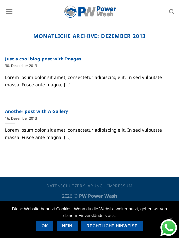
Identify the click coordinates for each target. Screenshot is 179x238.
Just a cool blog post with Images (43, 59)
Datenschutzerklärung (74, 186)
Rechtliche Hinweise (111, 226)
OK (44, 226)
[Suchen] (171, 11)
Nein (67, 226)
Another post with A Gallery (36, 111)
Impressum (120, 186)
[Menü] (9, 11)
